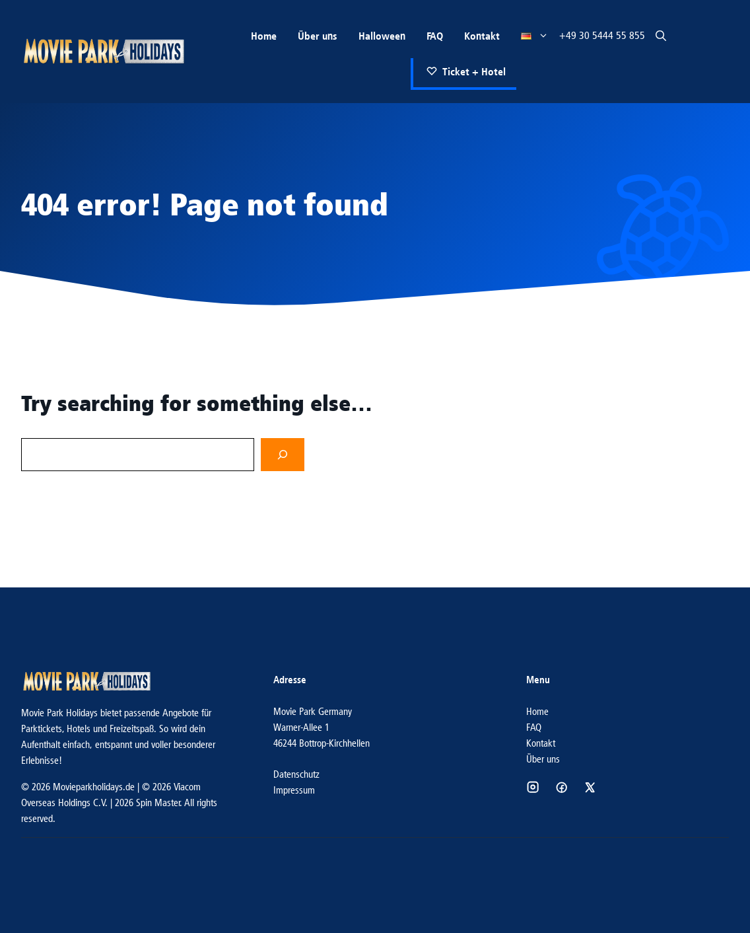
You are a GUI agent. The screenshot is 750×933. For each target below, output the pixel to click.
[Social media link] (532, 787)
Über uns (317, 35)
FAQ (434, 35)
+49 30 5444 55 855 (602, 35)
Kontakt (482, 35)
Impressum (294, 790)
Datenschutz (296, 774)
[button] (661, 35)
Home (264, 35)
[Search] (282, 455)
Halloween (381, 35)
